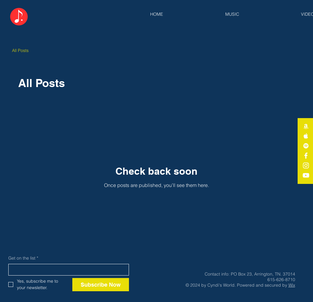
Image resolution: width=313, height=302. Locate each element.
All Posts (20, 50)
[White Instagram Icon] (306, 165)
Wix (291, 285)
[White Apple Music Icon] (306, 136)
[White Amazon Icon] (306, 126)
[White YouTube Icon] (306, 175)
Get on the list (23, 258)
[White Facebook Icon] (306, 156)
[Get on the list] (67, 269)
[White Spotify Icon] (306, 146)
